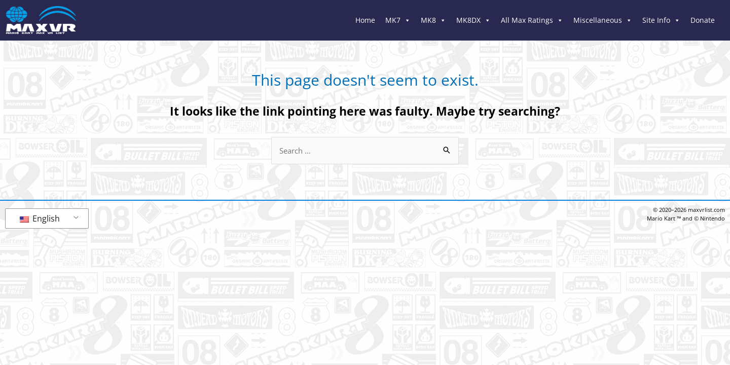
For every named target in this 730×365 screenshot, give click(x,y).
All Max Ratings (532, 20)
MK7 (398, 20)
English (40, 218)
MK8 (433, 20)
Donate (702, 20)
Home (365, 20)
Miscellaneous (602, 20)
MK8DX (473, 20)
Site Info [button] (661, 20)
